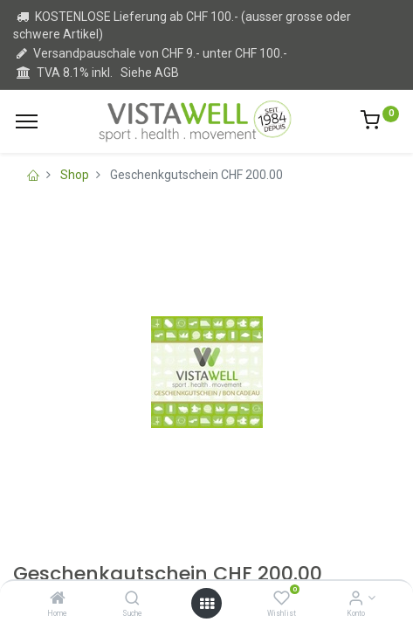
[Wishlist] (281, 599)
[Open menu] (207, 603)
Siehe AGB (149, 72)
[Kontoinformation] (356, 599)
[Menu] (26, 121)
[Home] (57, 599)
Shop (74, 175)
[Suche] (132, 599)
